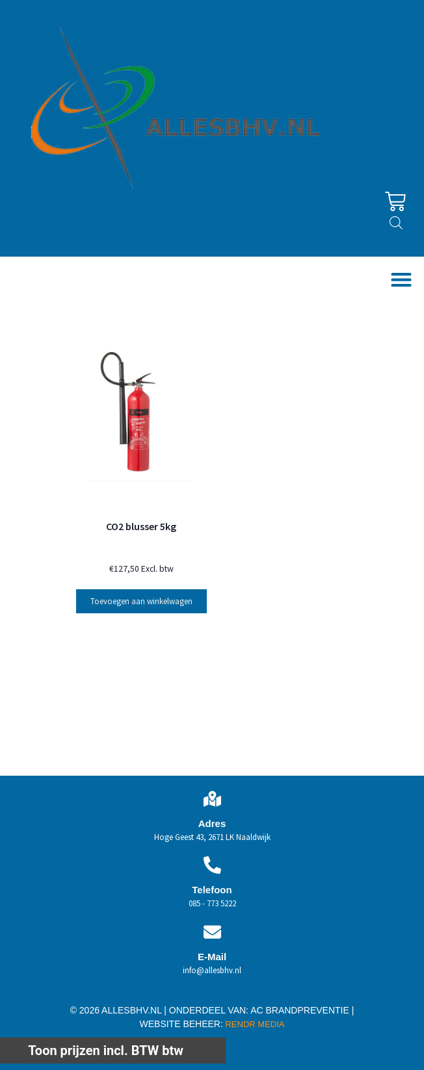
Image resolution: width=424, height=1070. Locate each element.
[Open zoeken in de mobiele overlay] (396, 222)
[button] (400, 279)
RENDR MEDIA (254, 1024)
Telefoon (212, 889)
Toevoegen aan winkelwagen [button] (141, 601)
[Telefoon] (212, 865)
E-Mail (212, 956)
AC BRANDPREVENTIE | (302, 1010)
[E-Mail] (212, 932)
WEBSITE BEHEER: (181, 1024)
